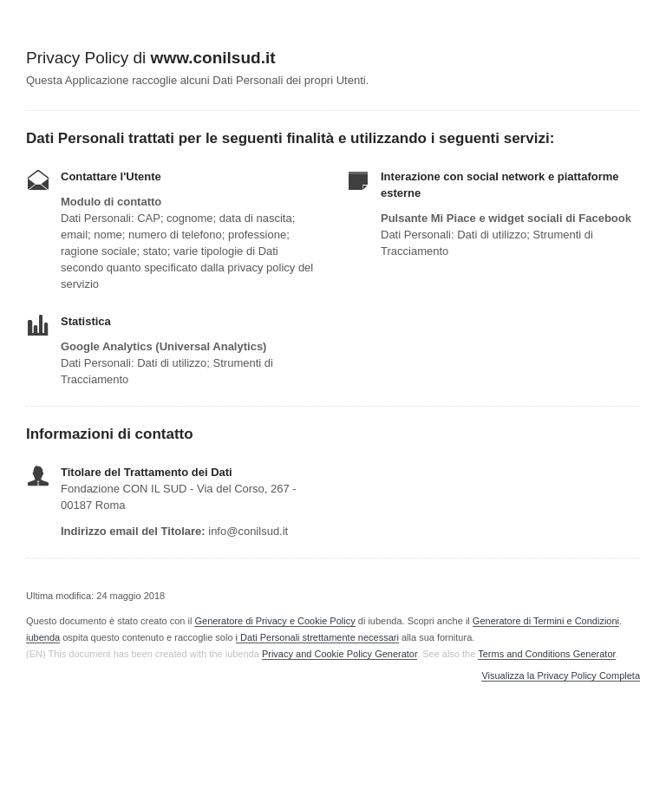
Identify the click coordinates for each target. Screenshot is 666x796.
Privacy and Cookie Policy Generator (339, 654)
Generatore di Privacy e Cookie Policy (274, 621)
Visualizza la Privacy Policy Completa (560, 676)
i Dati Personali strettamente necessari (317, 637)
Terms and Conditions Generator (546, 654)
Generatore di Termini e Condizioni (546, 621)
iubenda (43, 637)
